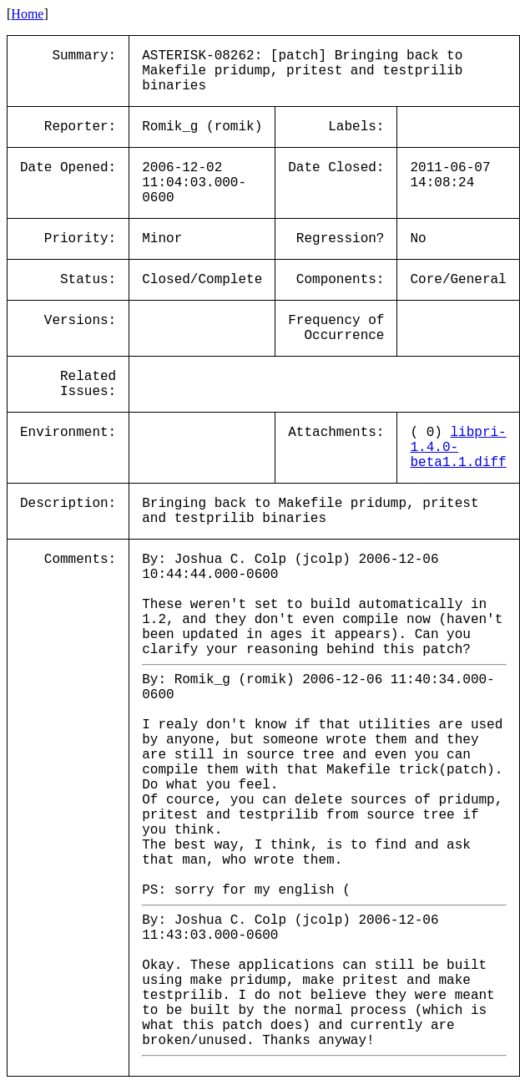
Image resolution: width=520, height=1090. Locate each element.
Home (27, 14)
